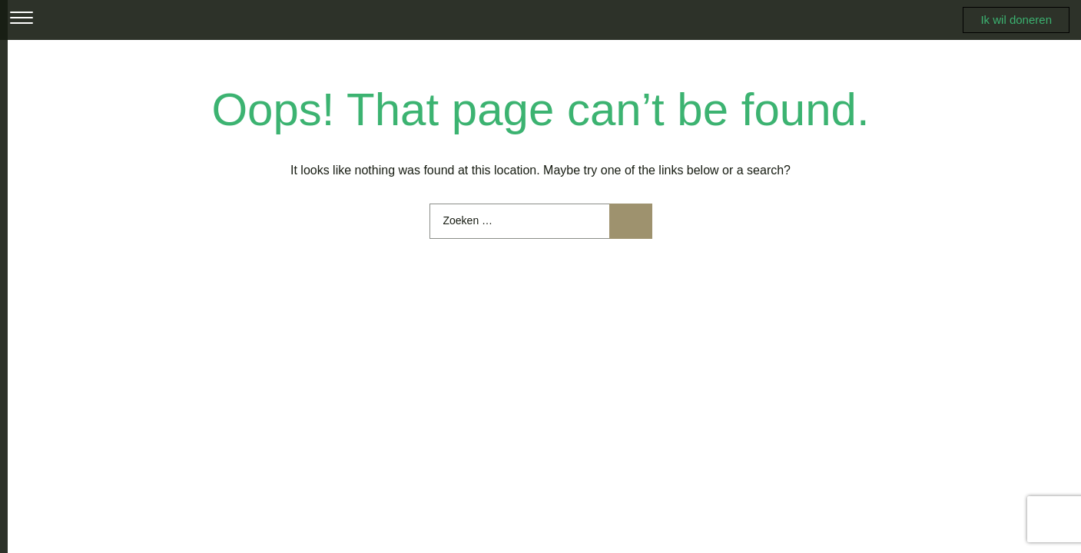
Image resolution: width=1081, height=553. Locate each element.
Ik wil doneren (1016, 19)
